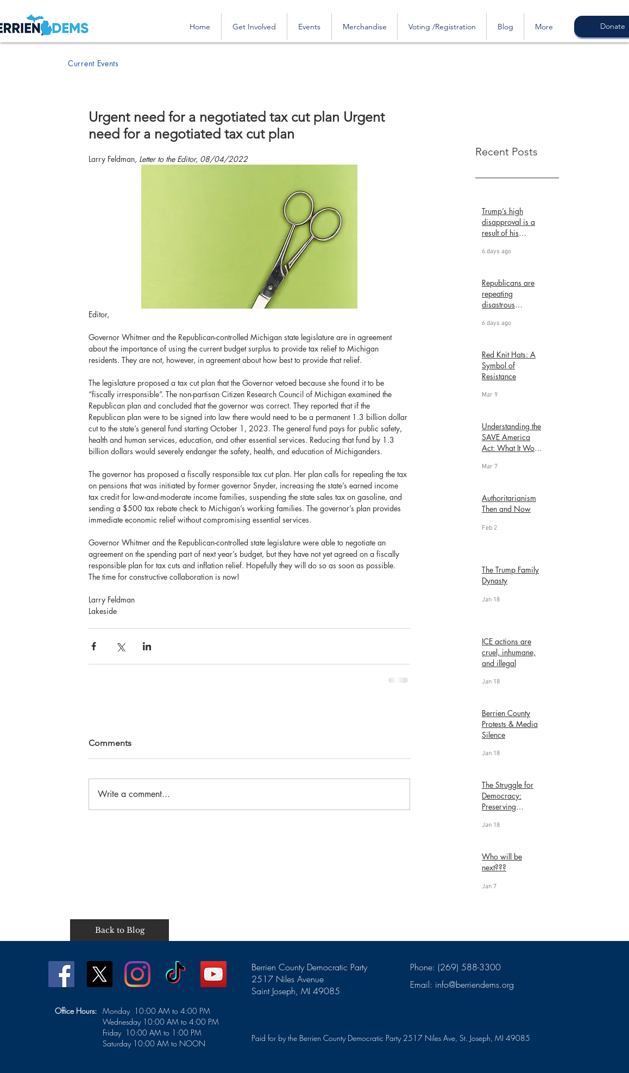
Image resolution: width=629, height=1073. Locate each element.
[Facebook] (61, 974)
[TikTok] (175, 974)
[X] (99, 974)
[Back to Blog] (119, 930)
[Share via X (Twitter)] (120, 646)
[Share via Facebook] (94, 646)
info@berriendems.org (474, 984)
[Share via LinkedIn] (147, 646)
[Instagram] (137, 974)
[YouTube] (213, 974)
